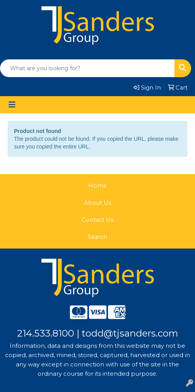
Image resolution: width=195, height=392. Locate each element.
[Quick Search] (87, 68)
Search (97, 236)
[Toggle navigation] (12, 104)
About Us (97, 202)
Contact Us (97, 219)
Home (97, 185)
